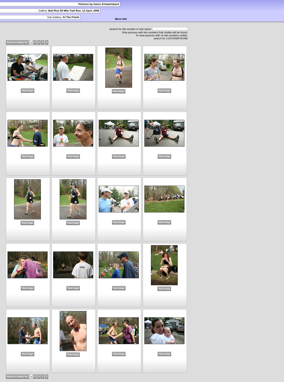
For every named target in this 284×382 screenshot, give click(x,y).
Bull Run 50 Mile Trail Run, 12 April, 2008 (73, 10)
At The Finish (71, 17)
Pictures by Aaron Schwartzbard (98, 4)
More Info (121, 18)
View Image (27, 90)
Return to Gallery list (17, 42)
